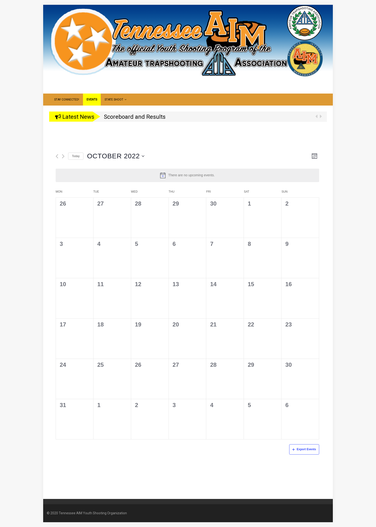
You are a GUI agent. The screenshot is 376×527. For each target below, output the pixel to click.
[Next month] (63, 156)
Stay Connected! (66, 99)
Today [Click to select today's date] (76, 156)
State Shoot (116, 99)
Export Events (304, 449)
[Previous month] (57, 156)
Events (92, 99)
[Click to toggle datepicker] (115, 156)
